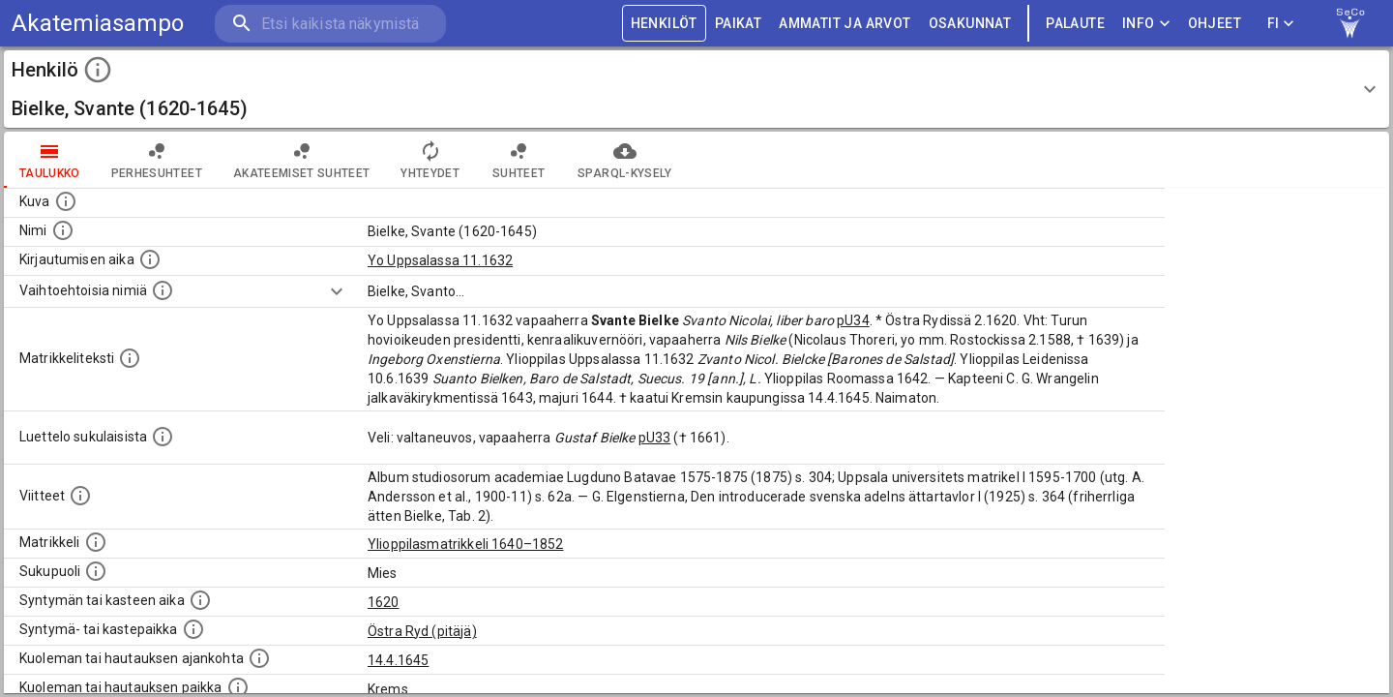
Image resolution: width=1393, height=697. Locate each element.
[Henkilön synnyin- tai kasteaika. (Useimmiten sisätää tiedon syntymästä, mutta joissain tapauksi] (200, 600)
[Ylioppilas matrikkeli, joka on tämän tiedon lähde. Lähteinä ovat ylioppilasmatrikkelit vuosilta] (95, 542)
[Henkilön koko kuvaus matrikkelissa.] (129, 358)
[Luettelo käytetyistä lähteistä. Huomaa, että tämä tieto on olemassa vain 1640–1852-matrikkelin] (80, 495)
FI (1281, 24)
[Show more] (336, 291)
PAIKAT (738, 24)
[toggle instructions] (97, 69)
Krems (388, 689)
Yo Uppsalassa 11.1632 (440, 260)
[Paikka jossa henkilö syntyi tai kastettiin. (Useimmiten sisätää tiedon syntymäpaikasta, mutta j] (193, 629)
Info (1146, 24)
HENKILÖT (664, 24)
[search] (329, 24)
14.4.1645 (398, 660)
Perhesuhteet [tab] (157, 160)
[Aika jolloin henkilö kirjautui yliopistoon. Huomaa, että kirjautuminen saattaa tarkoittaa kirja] (149, 259)
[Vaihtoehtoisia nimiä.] (162, 290)
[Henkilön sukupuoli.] (95, 571)
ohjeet (1214, 24)
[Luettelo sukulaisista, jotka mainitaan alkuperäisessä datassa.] (162, 436)
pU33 (654, 437)
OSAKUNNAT (970, 24)
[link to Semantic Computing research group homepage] (1350, 23)
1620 (384, 602)
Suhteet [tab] (518, 160)
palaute (1075, 24)
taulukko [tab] (50, 160)
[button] (696, 89)
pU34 (853, 320)
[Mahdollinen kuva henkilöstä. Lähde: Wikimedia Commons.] (65, 201)
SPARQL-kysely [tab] (624, 160)
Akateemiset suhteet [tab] (302, 160)
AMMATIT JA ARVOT (844, 24)
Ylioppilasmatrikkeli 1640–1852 (466, 544)
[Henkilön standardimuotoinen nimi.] (62, 230)
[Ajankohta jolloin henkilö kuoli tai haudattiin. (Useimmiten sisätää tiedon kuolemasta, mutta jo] (259, 658)
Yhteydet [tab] (430, 160)
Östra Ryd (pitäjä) (422, 631)
